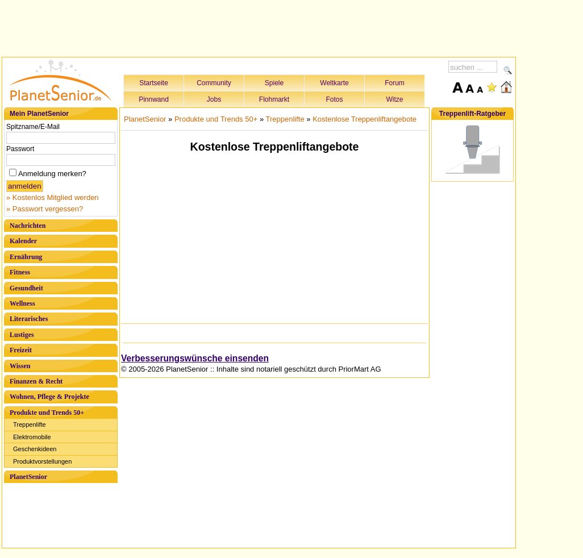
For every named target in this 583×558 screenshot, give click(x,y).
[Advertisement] (259, 26)
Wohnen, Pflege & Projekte (49, 397)
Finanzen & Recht (36, 381)
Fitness (20, 272)
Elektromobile (32, 437)
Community (214, 83)
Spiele (274, 83)
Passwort (20, 149)
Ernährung (26, 257)
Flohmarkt (274, 99)
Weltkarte (334, 83)
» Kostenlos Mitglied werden (52, 197)
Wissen (20, 366)
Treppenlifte (29, 424)
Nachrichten (27, 226)
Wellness (22, 303)
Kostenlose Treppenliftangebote (365, 119)
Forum (395, 83)
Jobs (214, 99)
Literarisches (29, 319)
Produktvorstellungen (42, 461)
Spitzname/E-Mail (33, 127)
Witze (394, 99)
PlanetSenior (28, 477)
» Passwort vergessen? (44, 209)
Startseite (153, 83)
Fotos (334, 99)
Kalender (23, 241)
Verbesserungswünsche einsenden (195, 358)
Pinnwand (154, 99)
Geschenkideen (34, 448)
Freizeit (21, 350)
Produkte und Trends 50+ (47, 413)
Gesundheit (26, 288)
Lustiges (22, 335)
